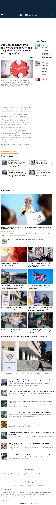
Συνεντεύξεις (37, 474)
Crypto (45, 474)
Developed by (28, 482)
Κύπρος (4, 41)
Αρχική (22, 485)
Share (30, 57)
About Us (14, 485)
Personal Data (40, 485)
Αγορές (50, 474)
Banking (22, 474)
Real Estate (29, 474)
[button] (2, 15)
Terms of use (30, 485)
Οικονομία (7, 474)
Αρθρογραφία (28, 476)
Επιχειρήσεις (15, 474)
